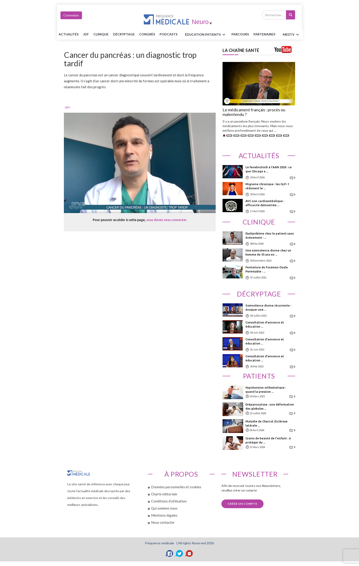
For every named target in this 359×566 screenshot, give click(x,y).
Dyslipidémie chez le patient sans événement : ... (269, 235)
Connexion (71, 15)
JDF (86, 34)
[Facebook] (169, 553)
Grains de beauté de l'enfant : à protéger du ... (268, 440)
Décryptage (124, 34)
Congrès (147, 34)
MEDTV (291, 35)
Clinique (101, 34)
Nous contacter (163, 522)
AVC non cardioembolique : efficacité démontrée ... (264, 203)
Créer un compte (242, 503)
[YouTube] (189, 553)
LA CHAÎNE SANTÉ (241, 50)
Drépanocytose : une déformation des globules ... (269, 406)
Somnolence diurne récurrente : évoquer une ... (268, 307)
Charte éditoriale (164, 494)
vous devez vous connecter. (166, 220)
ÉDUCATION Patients (206, 35)
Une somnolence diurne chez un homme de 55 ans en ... (268, 252)
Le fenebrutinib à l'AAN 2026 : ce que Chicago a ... (268, 169)
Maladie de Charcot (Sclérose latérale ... (266, 423)
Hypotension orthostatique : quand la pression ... (265, 389)
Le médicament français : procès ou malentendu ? (254, 112)
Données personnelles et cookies (176, 487)
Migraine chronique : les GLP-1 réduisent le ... (267, 186)
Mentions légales (164, 515)
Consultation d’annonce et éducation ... (264, 324)
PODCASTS (168, 34)
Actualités (69, 34)
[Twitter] (179, 553)
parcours (240, 34)
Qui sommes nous (164, 508)
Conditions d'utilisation (169, 501)
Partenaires (264, 34)
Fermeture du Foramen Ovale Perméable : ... (266, 269)
